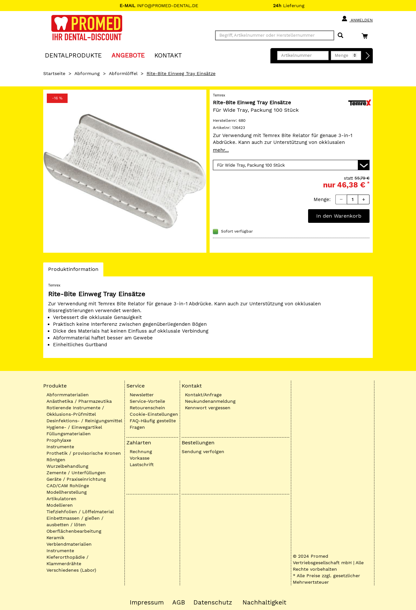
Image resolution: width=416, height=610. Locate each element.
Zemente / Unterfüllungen (76, 472)
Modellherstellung (66, 492)
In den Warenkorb (338, 216)
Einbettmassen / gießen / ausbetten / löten (74, 521)
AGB (178, 602)
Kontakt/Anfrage (203, 394)
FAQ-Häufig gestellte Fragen (153, 424)
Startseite (54, 73)
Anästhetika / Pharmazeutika (79, 401)
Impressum (147, 602)
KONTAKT (168, 55)
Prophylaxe (58, 440)
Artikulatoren (61, 498)
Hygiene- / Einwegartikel (74, 427)
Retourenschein (147, 407)
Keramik (55, 537)
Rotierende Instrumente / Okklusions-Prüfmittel (75, 411)
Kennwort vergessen (207, 407)
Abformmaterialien (67, 394)
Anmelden (357, 18)
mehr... (221, 150)
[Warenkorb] (366, 36)
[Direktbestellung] (368, 56)
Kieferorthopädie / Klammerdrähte (67, 560)
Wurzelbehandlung (67, 466)
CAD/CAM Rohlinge (67, 485)
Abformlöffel (123, 73)
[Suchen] (340, 35)
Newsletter (142, 394)
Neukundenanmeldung (210, 401)
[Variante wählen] (291, 165)
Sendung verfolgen (203, 451)
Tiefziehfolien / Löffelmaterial (80, 511)
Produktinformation (73, 270)
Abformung (87, 73)
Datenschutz (212, 602)
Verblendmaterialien (69, 544)
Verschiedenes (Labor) (71, 570)
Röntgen (55, 459)
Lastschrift (142, 464)
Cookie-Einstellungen (154, 414)
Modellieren (59, 505)
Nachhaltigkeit (264, 602)
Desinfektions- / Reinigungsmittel (84, 420)
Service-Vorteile (147, 401)
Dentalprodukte (73, 55)
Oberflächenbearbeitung (73, 531)
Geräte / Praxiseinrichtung (76, 479)
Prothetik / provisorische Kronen (83, 453)
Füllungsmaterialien (68, 433)
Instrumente (60, 446)
